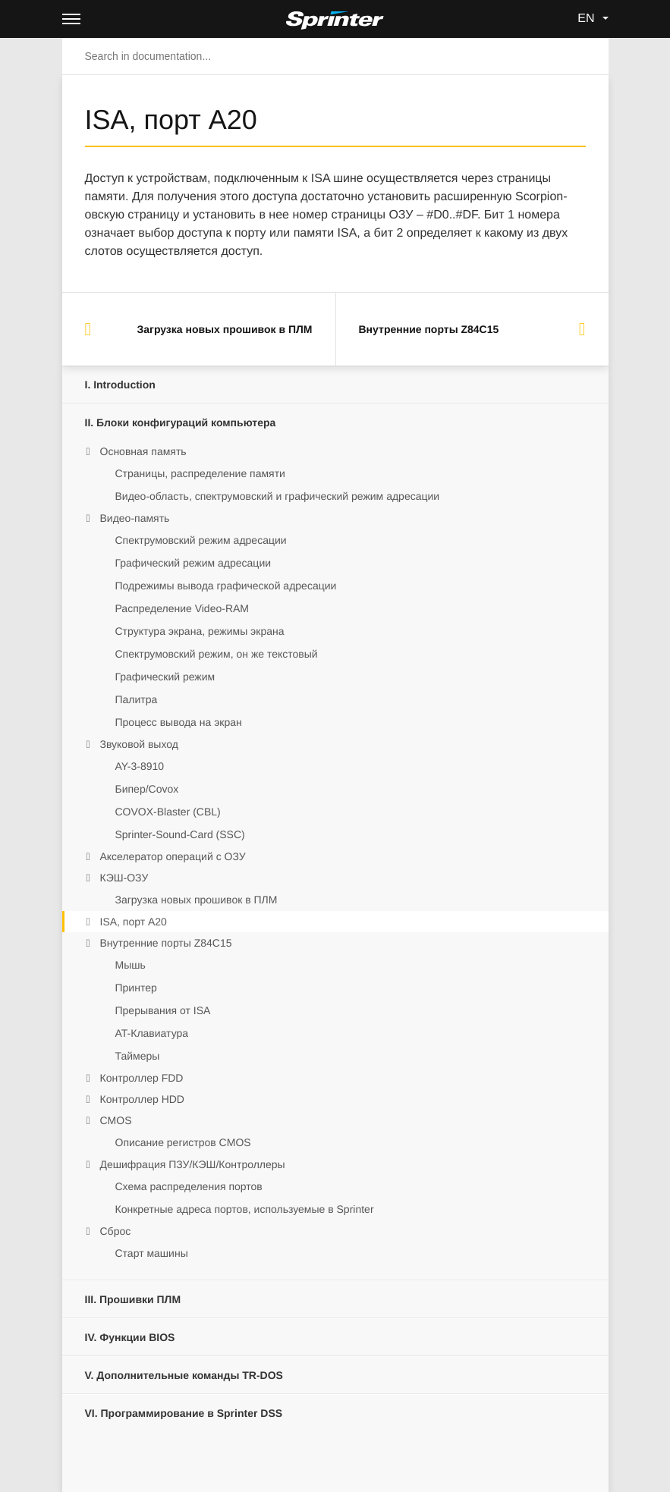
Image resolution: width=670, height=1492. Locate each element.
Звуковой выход (139, 744)
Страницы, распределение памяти (200, 473)
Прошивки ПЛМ (133, 1299)
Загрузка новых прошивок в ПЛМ (196, 900)
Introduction (120, 384)
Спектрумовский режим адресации (201, 540)
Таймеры (137, 1056)
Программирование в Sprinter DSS (184, 1413)
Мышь (130, 965)
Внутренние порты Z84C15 (166, 943)
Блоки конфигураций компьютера (180, 422)
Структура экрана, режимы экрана (200, 631)
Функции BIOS (130, 1337)
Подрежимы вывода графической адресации (226, 586)
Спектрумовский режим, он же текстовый (216, 654)
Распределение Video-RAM (182, 608)
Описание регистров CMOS (183, 1142)
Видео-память (135, 518)
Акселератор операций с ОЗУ (173, 856)
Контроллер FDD (142, 1078)
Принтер (136, 988)
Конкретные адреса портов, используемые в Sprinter (244, 1209)
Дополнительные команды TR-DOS (184, 1375)
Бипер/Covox (147, 789)
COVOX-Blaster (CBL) (168, 812)
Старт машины (151, 1253)
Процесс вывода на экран (178, 722)
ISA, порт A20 (133, 922)
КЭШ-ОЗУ (124, 878)
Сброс (115, 1231)
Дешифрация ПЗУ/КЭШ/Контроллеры (192, 1164)
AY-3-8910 (140, 766)
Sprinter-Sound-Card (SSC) (180, 834)
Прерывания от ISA (163, 1010)
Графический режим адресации (193, 563)
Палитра (136, 699)
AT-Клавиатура (152, 1033)
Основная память (143, 451)
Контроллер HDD (142, 1099)
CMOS (116, 1120)
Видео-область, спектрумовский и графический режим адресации (277, 496)
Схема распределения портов (189, 1186)
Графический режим (165, 677)
